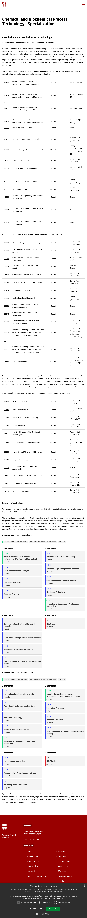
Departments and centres (36, 861)
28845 (6, 314)
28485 (6, 139)
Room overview (32, 866)
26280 (6, 452)
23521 (6, 243)
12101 (6, 121)
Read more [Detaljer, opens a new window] (61, 898)
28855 (6, 349)
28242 (6, 567)
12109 (6, 433)
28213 (6, 460)
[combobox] (84, 885)
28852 (6, 322)
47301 (6, 491)
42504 (6, 210)
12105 (6, 108)
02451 (6, 418)
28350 (6, 150)
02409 (6, 402)
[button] (83, 4)
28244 (6, 259)
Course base (62, 856)
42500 (6, 197)
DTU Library (62, 881)
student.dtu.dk (63, 866)
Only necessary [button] (36, 909)
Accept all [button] (53, 909)
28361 (6, 274)
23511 (6, 443)
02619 (6, 425)
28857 (6, 332)
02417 (6, 410)
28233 (6, 251)
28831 (6, 306)
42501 (6, 223)
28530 (6, 189)
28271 (6, 468)
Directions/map (32, 856)
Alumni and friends (65, 876)
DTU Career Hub (64, 861)
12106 (6, 96)
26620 (6, 128)
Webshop (61, 851)
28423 (6, 282)
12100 (6, 83)
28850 (6, 476)
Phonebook (31, 851)
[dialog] (43, 900)
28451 (6, 298)
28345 (6, 181)
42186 (6, 483)
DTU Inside (62, 871)
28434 (6, 290)
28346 (6, 267)
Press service (31, 871)
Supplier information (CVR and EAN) (38, 877)
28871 (6, 361)
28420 (6, 160)
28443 (6, 168)
